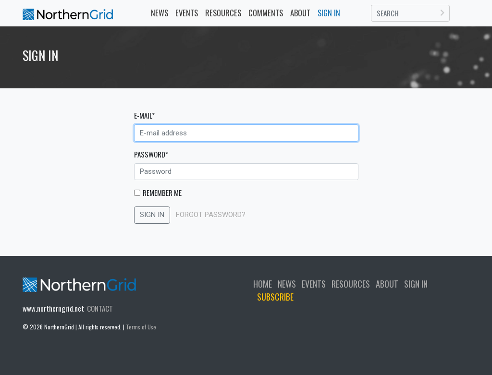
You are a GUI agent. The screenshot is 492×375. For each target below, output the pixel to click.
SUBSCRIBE (275, 296)
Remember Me (162, 192)
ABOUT (387, 284)
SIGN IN (152, 214)
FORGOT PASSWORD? (211, 214)
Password (151, 154)
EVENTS (188, 12)
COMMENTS (265, 13)
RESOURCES (223, 13)
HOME (262, 284)
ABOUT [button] (300, 13)
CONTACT (100, 308)
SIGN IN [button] (329, 13)
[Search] (410, 13)
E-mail (144, 115)
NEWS (159, 13)
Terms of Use (141, 327)
